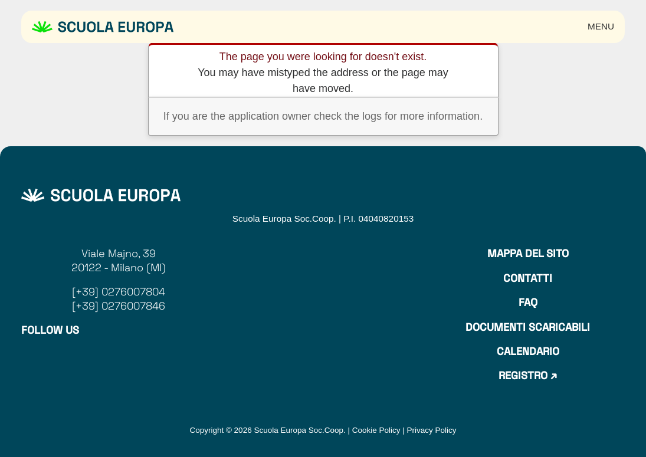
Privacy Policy (432, 430)
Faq (528, 302)
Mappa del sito (528, 253)
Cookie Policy (376, 430)
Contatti (527, 278)
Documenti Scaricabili (527, 327)
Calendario (528, 351)
